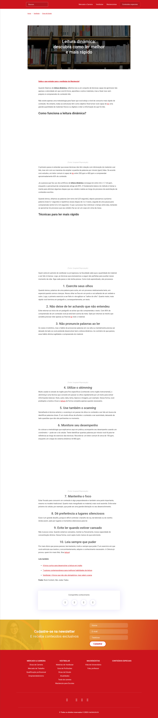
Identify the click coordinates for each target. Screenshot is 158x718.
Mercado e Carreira (86, 4)
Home (29, 13)
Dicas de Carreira (36, 665)
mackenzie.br (93, 712)
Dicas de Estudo (47, 13)
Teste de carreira (64, 680)
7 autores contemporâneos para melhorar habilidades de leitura (67, 570)
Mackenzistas (112, 4)
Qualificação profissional (36, 672)
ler (108, 104)
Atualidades (64, 676)
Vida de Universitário (93, 665)
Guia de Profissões (64, 668)
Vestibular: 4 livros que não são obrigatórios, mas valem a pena (67, 575)
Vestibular (99, 4)
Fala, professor (93, 668)
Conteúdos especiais (130, 4)
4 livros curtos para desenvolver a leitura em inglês (62, 566)
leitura (63, 401)
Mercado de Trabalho (36, 668)
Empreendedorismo (36, 676)
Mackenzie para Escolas (64, 683)
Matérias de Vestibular (65, 665)
